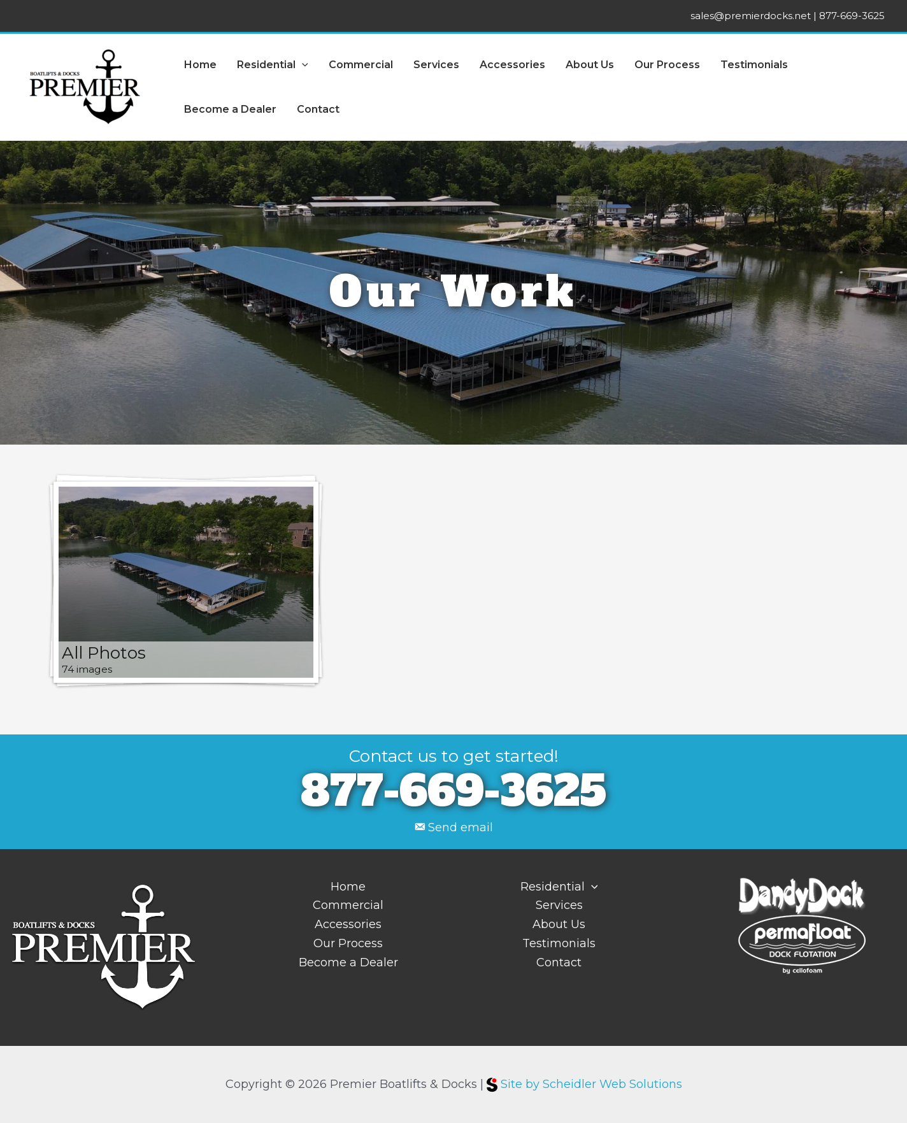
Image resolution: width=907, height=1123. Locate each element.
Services (436, 65)
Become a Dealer (230, 109)
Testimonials (754, 65)
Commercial (361, 65)
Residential (272, 65)
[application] (302, 65)
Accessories (512, 65)
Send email (460, 827)
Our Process (667, 65)
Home (200, 65)
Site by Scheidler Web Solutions (584, 1084)
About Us (590, 65)
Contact (318, 109)
